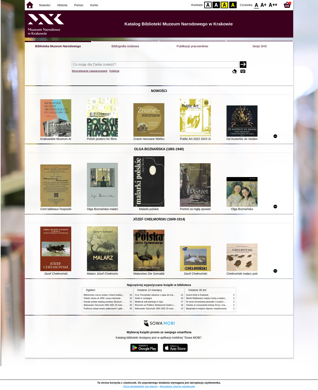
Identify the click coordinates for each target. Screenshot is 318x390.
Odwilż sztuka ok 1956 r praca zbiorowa (102, 298)
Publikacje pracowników (192, 46)
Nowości (44, 5)
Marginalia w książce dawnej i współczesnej (206, 308)
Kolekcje (114, 70)
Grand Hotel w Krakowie (197, 295)
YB (224, 4)
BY (233, 4)
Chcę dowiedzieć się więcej (140, 386)
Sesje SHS (259, 46)
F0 (256, 4)
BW (216, 4)
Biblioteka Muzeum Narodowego (58, 46)
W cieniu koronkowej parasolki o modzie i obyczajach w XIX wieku (216, 302)
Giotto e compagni (143, 298)
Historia (62, 5)
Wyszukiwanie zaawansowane (90, 70)
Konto (94, 5)
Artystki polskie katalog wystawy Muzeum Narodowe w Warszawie (114, 302)
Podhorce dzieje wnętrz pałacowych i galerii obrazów (108, 308)
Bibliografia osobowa (125, 46)
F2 (273, 4)
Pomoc (78, 5)
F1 (264, 4)
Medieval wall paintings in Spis (149, 302)
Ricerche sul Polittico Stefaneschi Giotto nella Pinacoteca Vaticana (165, 305)
